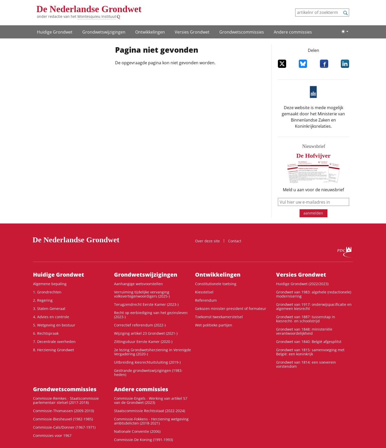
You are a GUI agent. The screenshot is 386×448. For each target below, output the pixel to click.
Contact (234, 240)
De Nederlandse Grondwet (88, 9)
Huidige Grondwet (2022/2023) (302, 283)
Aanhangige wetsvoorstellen (138, 283)
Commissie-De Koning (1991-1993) (143, 439)
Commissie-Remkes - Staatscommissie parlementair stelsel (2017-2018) (66, 400)
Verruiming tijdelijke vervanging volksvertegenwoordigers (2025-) (142, 294)
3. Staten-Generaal (49, 308)
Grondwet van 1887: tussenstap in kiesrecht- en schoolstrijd (305, 318)
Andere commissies (293, 32)
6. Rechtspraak (46, 333)
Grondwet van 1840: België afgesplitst (308, 341)
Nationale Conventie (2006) (137, 431)
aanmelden (313, 213)
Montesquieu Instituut (96, 16)
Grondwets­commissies (241, 32)
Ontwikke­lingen (150, 32)
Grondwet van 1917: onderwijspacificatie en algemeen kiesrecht (314, 306)
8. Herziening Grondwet (53, 349)
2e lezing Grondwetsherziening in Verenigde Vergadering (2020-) (152, 351)
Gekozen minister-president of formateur (230, 308)
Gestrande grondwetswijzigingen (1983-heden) (148, 372)
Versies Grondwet (192, 32)
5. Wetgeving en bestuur (54, 325)
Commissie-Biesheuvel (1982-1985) (63, 419)
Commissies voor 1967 (52, 435)
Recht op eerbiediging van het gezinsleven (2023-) (151, 314)
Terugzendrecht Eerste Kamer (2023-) (146, 304)
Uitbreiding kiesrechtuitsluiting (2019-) (147, 362)
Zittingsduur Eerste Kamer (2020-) (143, 341)
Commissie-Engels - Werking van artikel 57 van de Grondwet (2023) (150, 400)
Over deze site (207, 240)
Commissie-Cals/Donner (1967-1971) (64, 427)
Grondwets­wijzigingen (103, 32)
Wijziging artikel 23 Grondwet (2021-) (146, 333)
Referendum (206, 300)
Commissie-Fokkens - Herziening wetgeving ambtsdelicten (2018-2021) (151, 421)
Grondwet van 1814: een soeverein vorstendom (306, 364)
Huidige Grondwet (55, 32)
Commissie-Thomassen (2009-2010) (63, 410)
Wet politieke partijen (213, 325)
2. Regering (43, 300)
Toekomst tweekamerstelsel (219, 316)
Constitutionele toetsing (215, 283)
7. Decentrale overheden (54, 341)
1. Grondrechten (47, 292)
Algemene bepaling (50, 283)
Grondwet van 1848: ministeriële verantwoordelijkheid (304, 331)
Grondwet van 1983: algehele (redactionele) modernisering (313, 294)
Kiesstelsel (204, 292)
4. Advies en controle (51, 316)
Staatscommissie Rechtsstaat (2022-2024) (149, 410)
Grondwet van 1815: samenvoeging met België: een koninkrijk (310, 351)
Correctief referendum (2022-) (140, 325)
